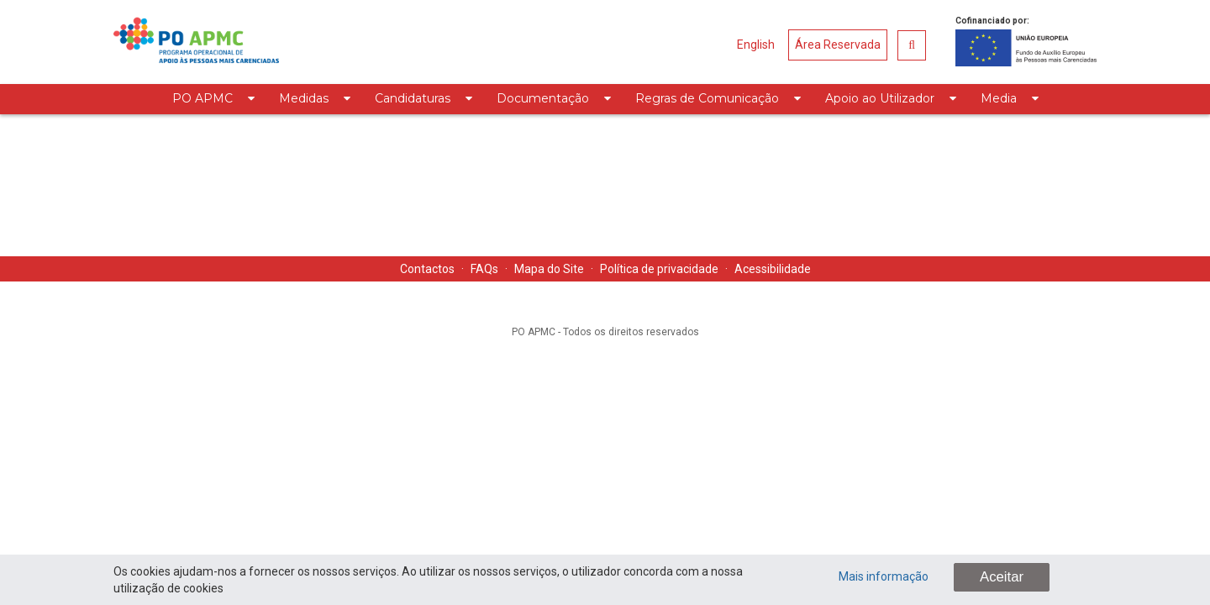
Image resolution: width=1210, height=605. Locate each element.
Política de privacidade (659, 269)
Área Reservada (838, 44)
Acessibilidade (772, 269)
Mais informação (884, 576)
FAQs (484, 269)
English (756, 44)
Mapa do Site (549, 269)
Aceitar (1001, 577)
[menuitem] (213, 99)
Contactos (427, 269)
